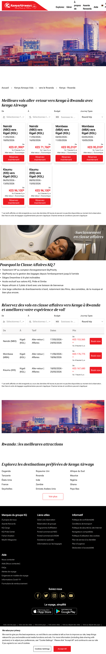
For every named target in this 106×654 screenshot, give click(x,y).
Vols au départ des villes (71, 625)
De (3, 111)
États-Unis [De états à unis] (7, 480)
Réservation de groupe (46, 524)
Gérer (69, 7)
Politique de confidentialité (83, 520)
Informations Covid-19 (11, 579)
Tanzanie (6, 475)
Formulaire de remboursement (14, 583)
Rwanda (40, 475)
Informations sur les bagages (49, 544)
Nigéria (73, 480)
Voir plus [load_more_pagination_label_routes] (53, 496)
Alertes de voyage (9, 571)
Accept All (62, 649)
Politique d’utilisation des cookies (86, 536)
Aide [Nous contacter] (11, 563)
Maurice (74, 475)
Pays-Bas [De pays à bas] (74, 488)
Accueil (5, 87)
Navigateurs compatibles (82, 532)
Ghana (73, 484)
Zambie (39, 484)
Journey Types (86, 111)
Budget (57, 111)
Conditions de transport (82, 524)
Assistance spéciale (45, 540)
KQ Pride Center (8, 532)
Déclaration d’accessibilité (83, 548)
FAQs (4, 567)
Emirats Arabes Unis (46, 488)
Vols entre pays (40, 625)
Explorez (60, 7)
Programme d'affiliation (47, 528)
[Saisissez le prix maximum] (68, 117)
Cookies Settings (42, 649)
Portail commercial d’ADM (48, 536)
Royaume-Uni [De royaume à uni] (42, 471)
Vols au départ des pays (91, 625)
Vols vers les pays (9, 625)
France (5, 484)
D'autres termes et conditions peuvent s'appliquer (69, 216)
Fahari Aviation (8, 536)
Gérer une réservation (46, 520)
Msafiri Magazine (9, 540)
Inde (38, 480)
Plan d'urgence (78, 544)
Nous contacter (8, 559)
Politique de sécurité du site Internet (87, 528)
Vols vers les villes (25, 625)
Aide (96, 7)
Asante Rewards (87, 7)
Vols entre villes (54, 625)
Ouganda (6, 471)
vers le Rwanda (46, 87)
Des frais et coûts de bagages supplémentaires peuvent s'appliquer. (26, 216)
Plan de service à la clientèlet (84, 540)
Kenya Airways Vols (23, 87)
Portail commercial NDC (47, 532)
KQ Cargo (6, 528)
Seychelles (7, 488)
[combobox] (14, 117)
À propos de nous (77, 7)
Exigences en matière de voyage (15, 575)
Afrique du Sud (77, 471)
